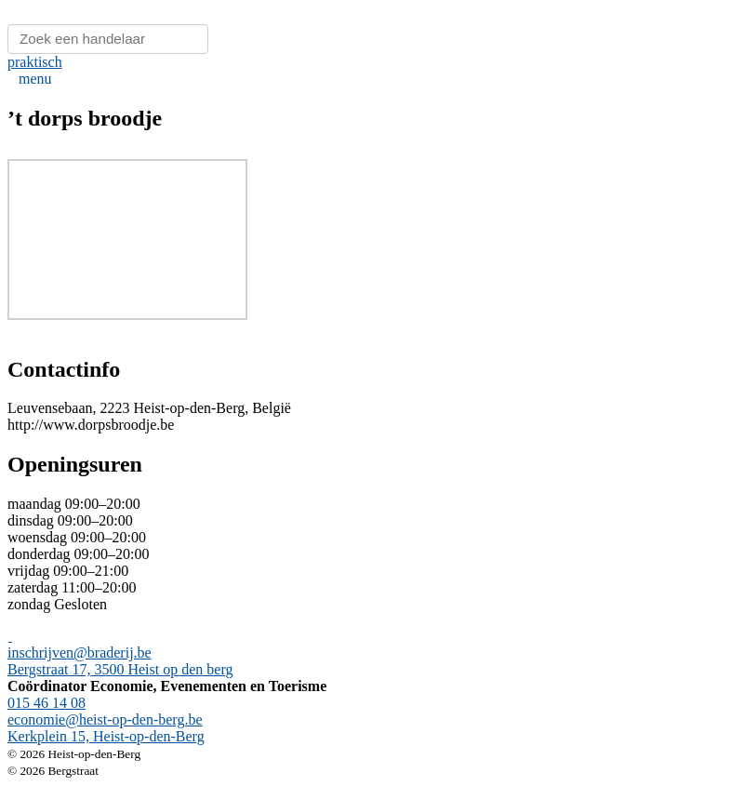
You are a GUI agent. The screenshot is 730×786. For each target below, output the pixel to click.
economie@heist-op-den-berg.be (104, 719)
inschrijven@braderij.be (79, 652)
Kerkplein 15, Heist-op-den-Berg (106, 736)
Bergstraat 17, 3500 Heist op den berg (119, 669)
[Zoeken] (107, 39)
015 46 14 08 (46, 703)
